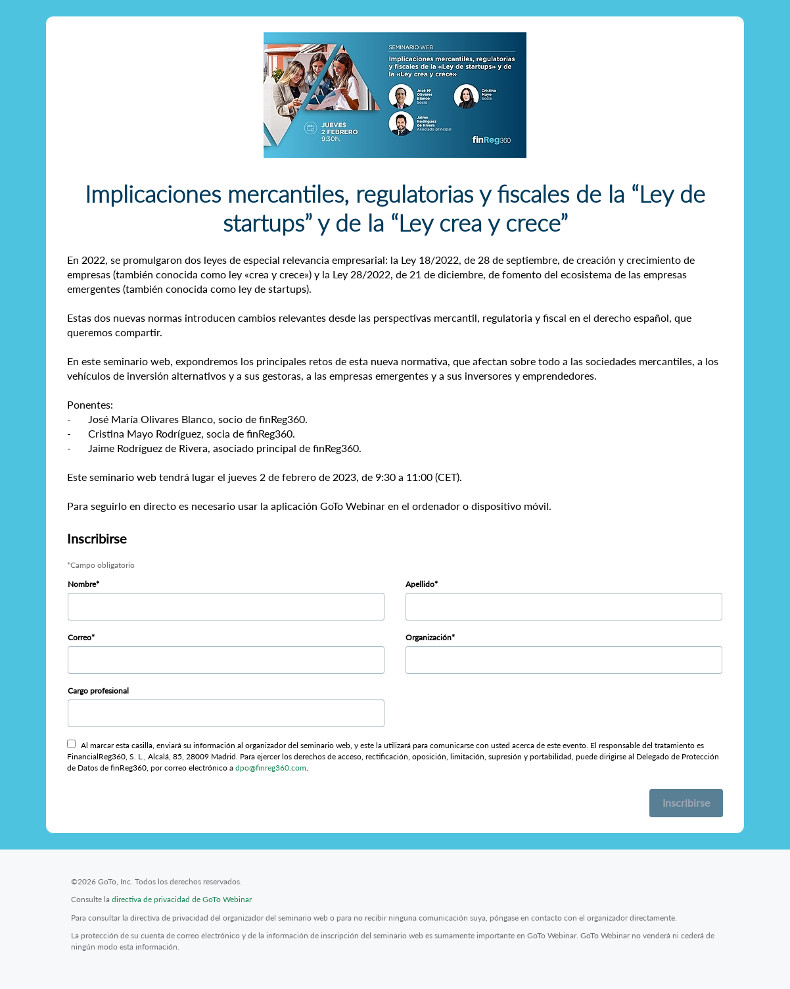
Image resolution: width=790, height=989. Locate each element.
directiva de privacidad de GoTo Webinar (182, 899)
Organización (429, 637)
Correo (79, 637)
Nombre (82, 584)
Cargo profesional (98, 691)
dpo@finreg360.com (270, 768)
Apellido (420, 584)
